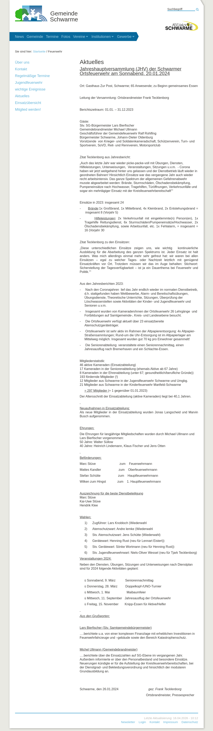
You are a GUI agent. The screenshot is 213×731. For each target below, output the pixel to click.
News (19, 37)
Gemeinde (35, 37)
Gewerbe (126, 37)
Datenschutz (189, 722)
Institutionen (103, 37)
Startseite (39, 51)
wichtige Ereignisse (30, 89)
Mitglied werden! (28, 110)
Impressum (170, 722)
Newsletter (128, 722)
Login (142, 722)
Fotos (65, 37)
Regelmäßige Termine (32, 76)
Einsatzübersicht (28, 103)
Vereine (81, 37)
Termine (52, 37)
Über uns (22, 62)
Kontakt (21, 69)
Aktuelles (22, 96)
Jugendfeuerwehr (29, 83)
